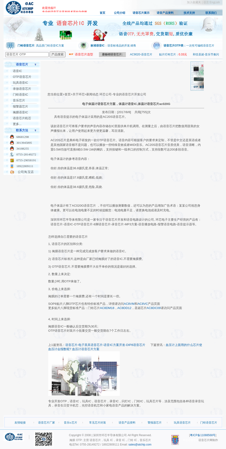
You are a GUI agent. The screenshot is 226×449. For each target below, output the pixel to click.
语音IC (17, 71)
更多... (17, 124)
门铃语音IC (20, 94)
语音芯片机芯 (22, 118)
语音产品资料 (165, 12)
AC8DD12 (124, 308)
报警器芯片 (20, 106)
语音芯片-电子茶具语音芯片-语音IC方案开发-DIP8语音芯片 (105, 345)
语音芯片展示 (141, 12)
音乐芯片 (19, 100)
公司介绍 (119, 12)
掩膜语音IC (20, 112)
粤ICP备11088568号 (202, 435)
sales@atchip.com (139, 444)
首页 (102, 12)
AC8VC (143, 303)
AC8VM (129, 303)
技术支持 (189, 12)
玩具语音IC (20, 82)
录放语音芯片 (22, 88)
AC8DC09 (154, 308)
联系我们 (211, 12)
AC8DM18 (107, 308)
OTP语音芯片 (22, 77)
